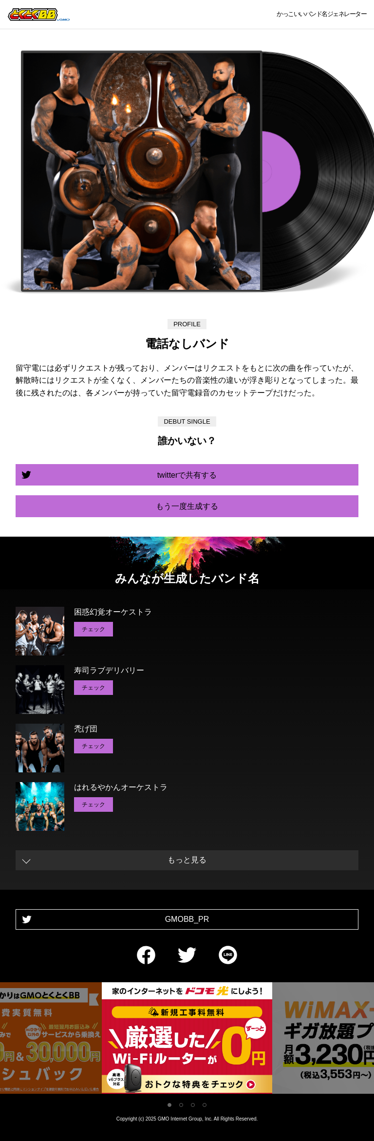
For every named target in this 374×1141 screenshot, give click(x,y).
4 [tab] (204, 1105)
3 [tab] (193, 1105)
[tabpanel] (187, 1040)
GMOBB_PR (187, 919)
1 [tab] (169, 1105)
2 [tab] (181, 1105)
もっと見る (187, 860)
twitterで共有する (187, 475)
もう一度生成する (187, 506)
